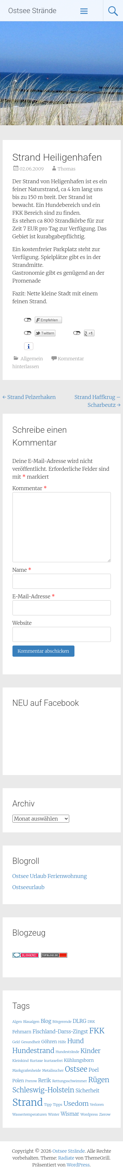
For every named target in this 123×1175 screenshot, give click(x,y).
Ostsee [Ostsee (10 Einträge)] (76, 1069)
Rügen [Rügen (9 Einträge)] (98, 1079)
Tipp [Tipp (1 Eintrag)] (47, 1105)
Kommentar (29, 488)
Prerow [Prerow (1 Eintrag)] (31, 1081)
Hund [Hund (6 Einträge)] (75, 1041)
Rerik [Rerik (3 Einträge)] (44, 1080)
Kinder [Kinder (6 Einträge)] (90, 1051)
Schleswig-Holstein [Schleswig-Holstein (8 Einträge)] (43, 1090)
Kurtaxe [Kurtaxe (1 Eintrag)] (36, 1061)
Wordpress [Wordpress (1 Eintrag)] (89, 1114)
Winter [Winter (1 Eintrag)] (54, 1114)
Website (22, 623)
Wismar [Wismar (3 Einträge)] (70, 1114)
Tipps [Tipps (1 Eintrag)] (57, 1105)
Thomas (67, 169)
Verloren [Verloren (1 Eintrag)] (97, 1105)
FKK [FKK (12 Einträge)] (96, 1030)
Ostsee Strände (32, 11)
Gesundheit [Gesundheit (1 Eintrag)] (30, 1042)
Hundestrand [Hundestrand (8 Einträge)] (33, 1050)
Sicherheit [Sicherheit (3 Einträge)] (87, 1090)
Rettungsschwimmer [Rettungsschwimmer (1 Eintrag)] (69, 1081)
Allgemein (32, 359)
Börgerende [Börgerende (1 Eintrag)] (62, 1022)
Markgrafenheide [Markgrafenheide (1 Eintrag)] (26, 1070)
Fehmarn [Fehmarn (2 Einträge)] (21, 1032)
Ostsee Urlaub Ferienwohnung (49, 876)
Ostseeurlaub (28, 887)
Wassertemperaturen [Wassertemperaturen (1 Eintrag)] (29, 1114)
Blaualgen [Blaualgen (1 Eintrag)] (31, 1022)
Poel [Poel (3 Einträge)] (94, 1070)
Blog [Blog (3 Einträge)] (46, 1021)
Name (21, 570)
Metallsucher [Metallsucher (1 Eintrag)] (53, 1070)
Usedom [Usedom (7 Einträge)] (76, 1103)
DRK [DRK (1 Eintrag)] (91, 1022)
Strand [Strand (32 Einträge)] (27, 1102)
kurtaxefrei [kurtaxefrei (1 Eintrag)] (53, 1061)
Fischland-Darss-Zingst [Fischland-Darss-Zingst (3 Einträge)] (60, 1031)
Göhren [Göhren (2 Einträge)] (49, 1042)
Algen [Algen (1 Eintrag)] (17, 1022)
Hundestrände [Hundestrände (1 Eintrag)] (67, 1052)
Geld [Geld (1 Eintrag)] (16, 1042)
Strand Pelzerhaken (29, 397)
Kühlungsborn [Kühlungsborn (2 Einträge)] (79, 1060)
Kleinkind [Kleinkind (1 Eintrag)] (20, 1061)
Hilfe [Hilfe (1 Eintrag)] (62, 1042)
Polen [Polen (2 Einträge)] (18, 1081)
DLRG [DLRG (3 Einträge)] (79, 1021)
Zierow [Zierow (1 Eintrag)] (105, 1114)
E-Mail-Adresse (33, 596)
